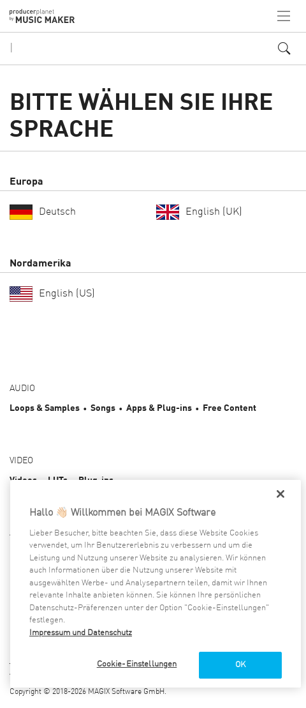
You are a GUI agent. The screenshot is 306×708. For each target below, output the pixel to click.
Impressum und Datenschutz (80, 633)
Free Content (229, 408)
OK (240, 665)
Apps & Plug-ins (159, 408)
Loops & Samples (45, 408)
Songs (103, 408)
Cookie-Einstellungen (137, 664)
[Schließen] (280, 494)
